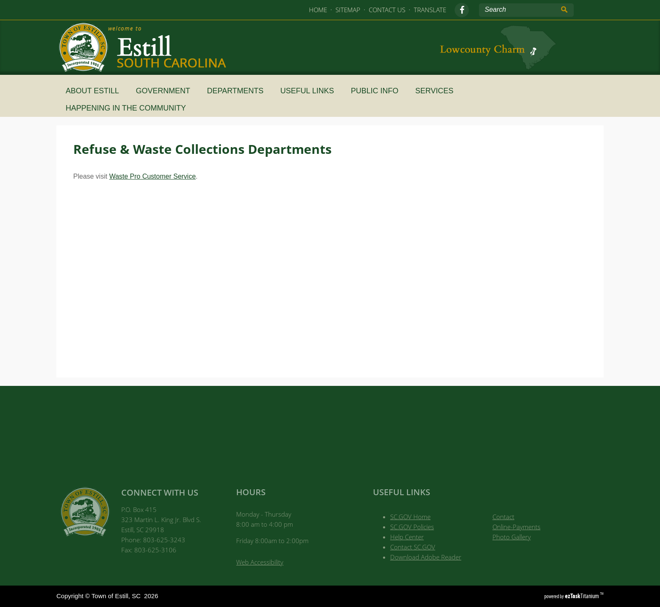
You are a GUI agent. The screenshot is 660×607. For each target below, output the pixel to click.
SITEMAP (347, 9)
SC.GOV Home (410, 516)
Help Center (407, 537)
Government (166, 91)
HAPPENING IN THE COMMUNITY (129, 108)
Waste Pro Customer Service (152, 176)
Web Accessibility (259, 562)
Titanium (582, 596)
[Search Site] (518, 9)
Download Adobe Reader (425, 557)
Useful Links (310, 91)
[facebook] (462, 10)
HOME (318, 9)
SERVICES (437, 91)
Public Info (378, 91)
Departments (238, 91)
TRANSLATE (430, 9)
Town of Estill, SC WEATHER (330, 428)
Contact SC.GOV (412, 547)
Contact (503, 516)
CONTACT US (387, 9)
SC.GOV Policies (412, 527)
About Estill (96, 91)
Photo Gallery (511, 537)
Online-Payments (516, 527)
